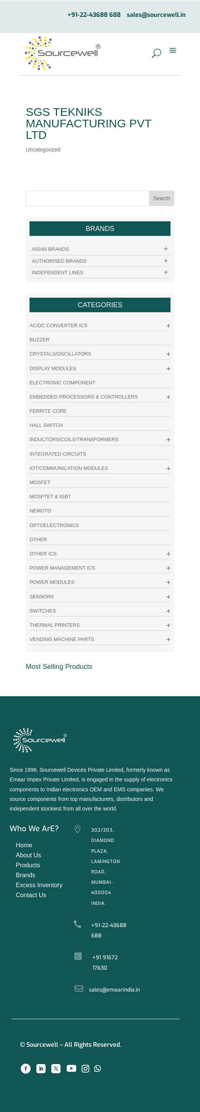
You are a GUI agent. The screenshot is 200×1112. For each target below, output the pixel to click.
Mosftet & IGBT (50, 496)
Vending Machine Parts (62, 639)
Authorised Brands (59, 261)
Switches (43, 611)
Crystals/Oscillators (60, 354)
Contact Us (31, 895)
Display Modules (53, 368)
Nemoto (40, 511)
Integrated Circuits (58, 454)
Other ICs (43, 554)
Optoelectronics (54, 525)
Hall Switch (46, 425)
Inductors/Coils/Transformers (74, 439)
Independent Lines (57, 272)
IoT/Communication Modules (69, 468)
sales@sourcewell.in (156, 15)
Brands (25, 875)
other (38, 539)
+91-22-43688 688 (94, 15)
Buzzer (39, 340)
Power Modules (52, 582)
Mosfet (40, 482)
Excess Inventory (39, 885)
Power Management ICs (62, 568)
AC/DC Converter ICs (58, 325)
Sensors (42, 597)
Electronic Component (62, 382)
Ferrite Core (48, 411)
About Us (28, 855)
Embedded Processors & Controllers (84, 397)
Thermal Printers (55, 625)
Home (24, 845)
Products (28, 865)
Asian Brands (50, 249)
